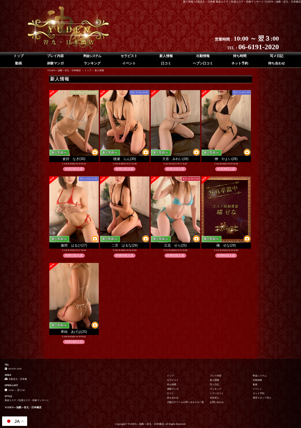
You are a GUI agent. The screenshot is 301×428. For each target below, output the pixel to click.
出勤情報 (203, 56)
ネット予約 (239, 63)
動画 (18, 63)
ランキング (92, 63)
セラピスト (129, 56)
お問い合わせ (217, 402)
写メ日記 (276, 56)
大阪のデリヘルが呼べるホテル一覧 (185, 402)
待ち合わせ (276, 63)
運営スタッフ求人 (262, 397)
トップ (18, 56)
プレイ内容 (55, 56)
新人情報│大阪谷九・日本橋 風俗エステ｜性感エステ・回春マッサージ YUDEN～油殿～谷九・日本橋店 (242, 1)
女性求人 (214, 397)
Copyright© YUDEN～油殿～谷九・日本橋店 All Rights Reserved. (150, 424)
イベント (129, 63)
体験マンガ (55, 63)
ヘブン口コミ (203, 63)
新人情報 (166, 56)
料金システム (92, 56)
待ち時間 (239, 56)
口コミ (166, 63)
